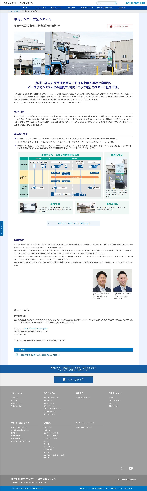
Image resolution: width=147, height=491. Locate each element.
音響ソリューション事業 (51, 433)
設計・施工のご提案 (50, 411)
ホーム (25, 7)
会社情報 (122, 7)
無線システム (48, 406)
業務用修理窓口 (16, 436)
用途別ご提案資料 (114, 400)
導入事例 (71, 7)
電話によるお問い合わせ (19, 427)
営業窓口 (14, 433)
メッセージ (47, 430)
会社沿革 (47, 444)
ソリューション (41, 7)
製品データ (112, 406)
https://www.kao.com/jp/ (35, 328)
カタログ (111, 398)
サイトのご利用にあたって (114, 488)
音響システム (48, 400)
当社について (48, 427)
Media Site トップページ (84, 427)
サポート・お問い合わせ (104, 7)
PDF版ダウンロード (121, 26)
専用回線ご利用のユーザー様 (20, 441)
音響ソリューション (17, 406)
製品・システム (56, 7)
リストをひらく (1, 228)
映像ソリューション (17, 403)
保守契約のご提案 (49, 414)
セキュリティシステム (50, 398)
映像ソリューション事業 (51, 436)
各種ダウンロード (87, 7)
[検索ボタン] (116, 3)
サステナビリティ (49, 447)
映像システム (48, 403)
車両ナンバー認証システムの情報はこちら (74, 223)
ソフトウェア (112, 403)
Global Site (84, 488)
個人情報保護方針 (97, 488)
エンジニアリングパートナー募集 (54, 455)
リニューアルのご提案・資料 (52, 409)
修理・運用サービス (17, 438)
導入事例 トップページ (83, 398)
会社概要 (47, 441)
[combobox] (105, 3)
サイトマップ (129, 488)
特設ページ (14, 398)
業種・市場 (14, 400)
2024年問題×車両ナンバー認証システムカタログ (39, 355)
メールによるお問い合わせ (19, 430)
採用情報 (47, 452)
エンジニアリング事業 (50, 438)
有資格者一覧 (48, 449)
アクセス (46, 458)
